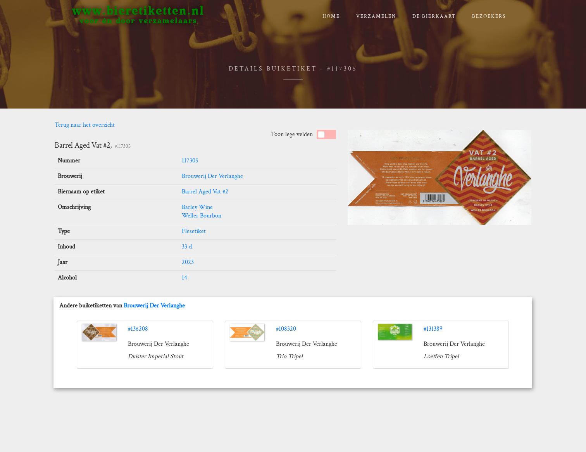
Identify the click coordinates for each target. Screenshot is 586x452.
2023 (188, 262)
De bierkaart (434, 16)
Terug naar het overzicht (85, 125)
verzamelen (376, 16)
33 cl (187, 247)
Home (331, 16)
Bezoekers (489, 16)
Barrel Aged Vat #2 (205, 192)
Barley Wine (197, 207)
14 (184, 278)
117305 (190, 161)
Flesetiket (194, 231)
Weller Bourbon (201, 216)
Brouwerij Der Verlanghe (212, 176)
